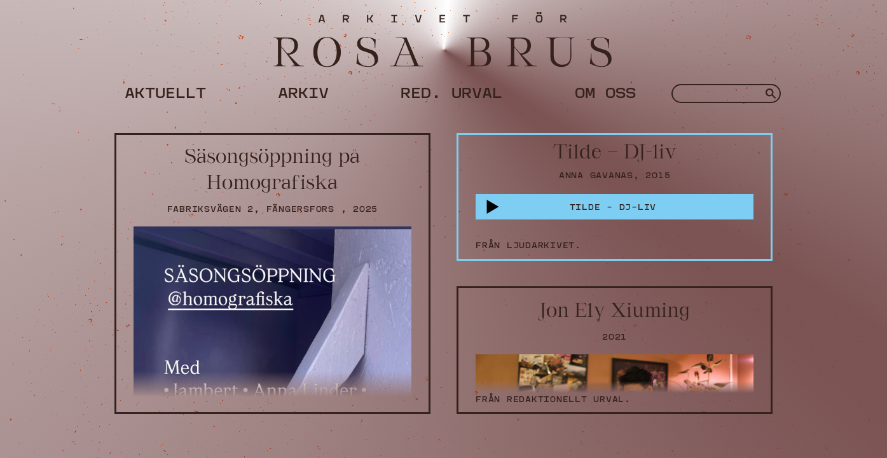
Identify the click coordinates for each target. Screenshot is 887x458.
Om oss (605, 90)
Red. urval (451, 90)
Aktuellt (165, 90)
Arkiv (303, 90)
